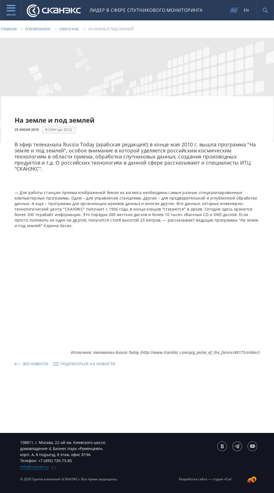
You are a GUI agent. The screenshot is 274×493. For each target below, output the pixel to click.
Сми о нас (69, 28)
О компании (37, 28)
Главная (9, 28)
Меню (11, 11)
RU (234, 10)
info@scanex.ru (34, 466)
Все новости (35, 363)
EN (246, 10)
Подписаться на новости (87, 363)
